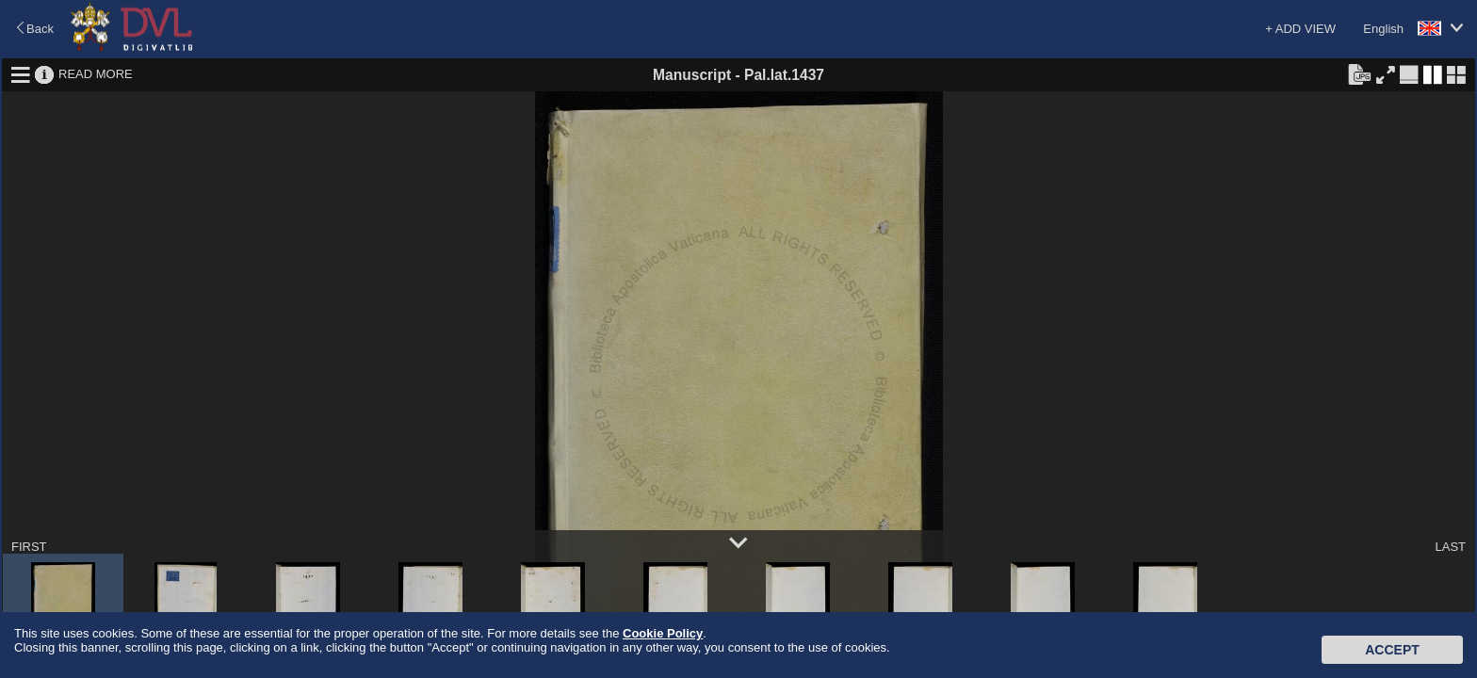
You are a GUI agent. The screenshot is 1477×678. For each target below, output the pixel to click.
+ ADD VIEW (1300, 29)
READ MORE (95, 74)
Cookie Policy (663, 633)
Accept (1392, 649)
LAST (1450, 547)
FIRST (29, 547)
